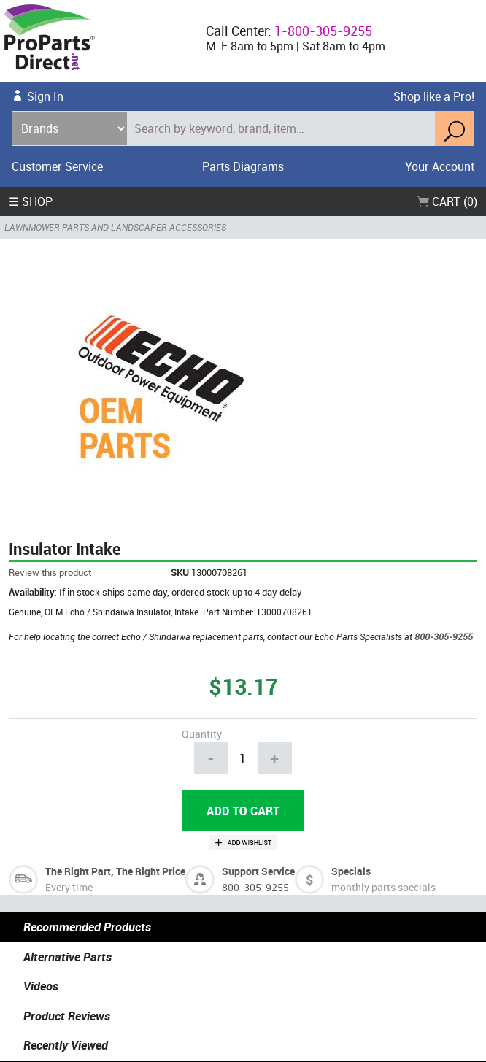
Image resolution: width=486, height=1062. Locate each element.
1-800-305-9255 (323, 30)
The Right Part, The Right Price (115, 871)
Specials (351, 871)
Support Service (258, 871)
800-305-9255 (443, 636)
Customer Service (57, 166)
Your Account (439, 166)
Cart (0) (447, 201)
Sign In (45, 96)
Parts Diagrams (243, 166)
